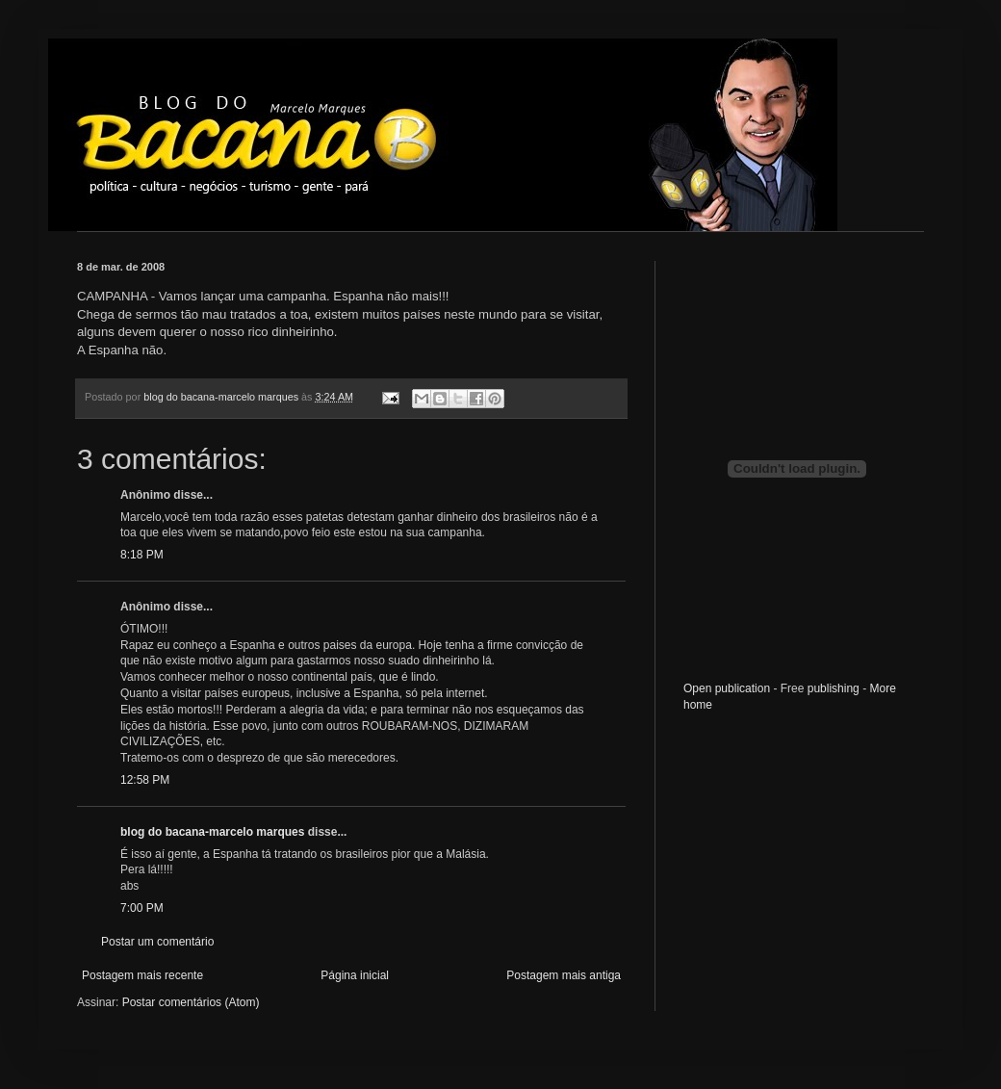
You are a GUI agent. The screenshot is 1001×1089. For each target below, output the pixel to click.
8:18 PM (142, 554)
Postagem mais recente (142, 975)
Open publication (726, 688)
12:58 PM (144, 780)
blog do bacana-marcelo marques (212, 832)
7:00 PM (142, 908)
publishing (834, 688)
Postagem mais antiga (563, 975)
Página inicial (355, 975)
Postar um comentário (157, 941)
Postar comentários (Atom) (191, 1002)
